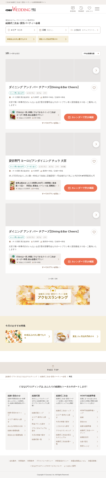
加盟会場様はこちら (78, 461)
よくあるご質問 (70, 466)
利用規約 (21, 461)
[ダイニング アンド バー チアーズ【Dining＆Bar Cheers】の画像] (53, 70)
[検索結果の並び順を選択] (91, 53)
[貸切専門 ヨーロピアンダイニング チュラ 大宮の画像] (53, 144)
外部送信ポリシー (62, 461)
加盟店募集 (92, 461)
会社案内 (13, 461)
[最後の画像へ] (96, 70)
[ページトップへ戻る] (53, 368)
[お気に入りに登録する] (94, 88)
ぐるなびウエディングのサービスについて (46, 466)
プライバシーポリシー (44, 461)
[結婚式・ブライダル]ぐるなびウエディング (21, 377)
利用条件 (30, 461)
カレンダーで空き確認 (81, 117)
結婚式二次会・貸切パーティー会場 (53, 377)
